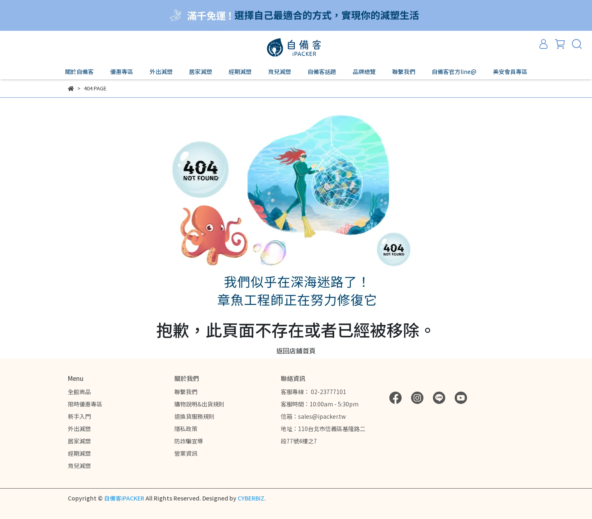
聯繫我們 (185, 392)
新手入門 (79, 416)
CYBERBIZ (251, 498)
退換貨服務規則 (194, 416)
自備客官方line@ (454, 71)
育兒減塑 (79, 465)
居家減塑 (79, 441)
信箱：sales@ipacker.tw (313, 416)
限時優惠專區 (85, 404)
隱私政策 (185, 428)
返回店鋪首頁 (296, 350)
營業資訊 (185, 453)
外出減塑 (79, 428)
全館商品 (79, 392)
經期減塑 (79, 453)
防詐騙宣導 (188, 441)
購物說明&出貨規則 (199, 404)
